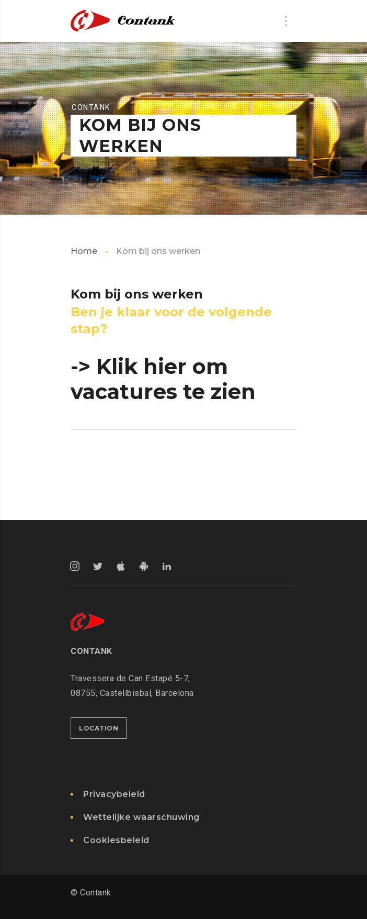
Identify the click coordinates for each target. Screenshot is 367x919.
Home (84, 251)
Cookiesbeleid (116, 840)
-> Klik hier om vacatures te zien (163, 378)
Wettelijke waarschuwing (141, 817)
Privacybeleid (114, 794)
